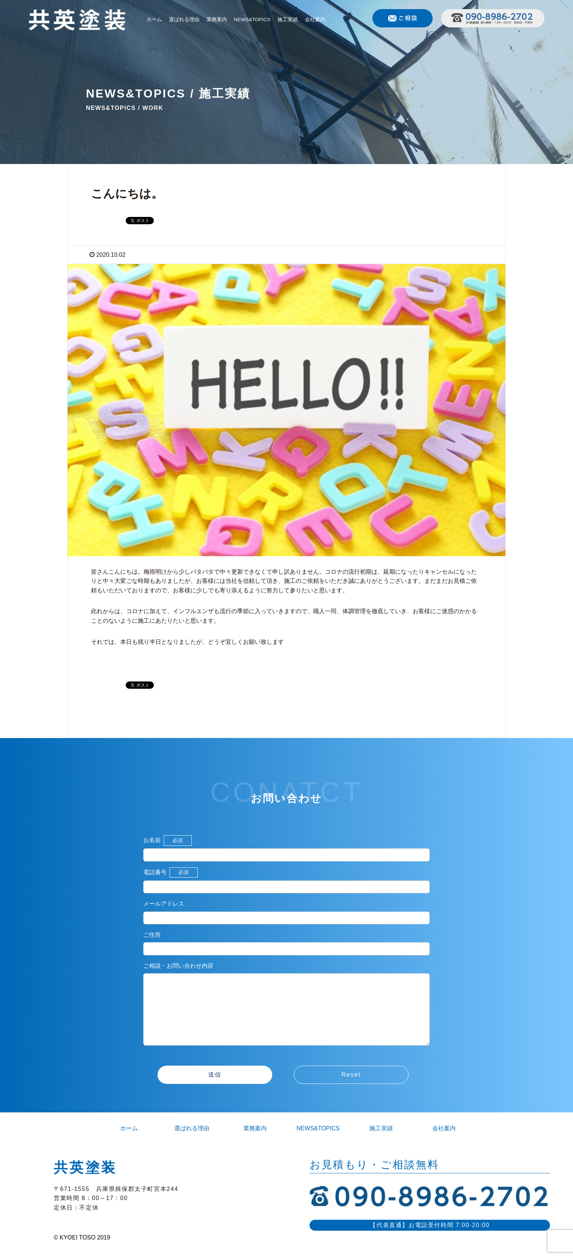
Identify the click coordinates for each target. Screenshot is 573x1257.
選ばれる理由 (184, 19)
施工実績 (287, 19)
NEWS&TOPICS (252, 19)
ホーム (154, 19)
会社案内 (315, 19)
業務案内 (216, 19)
